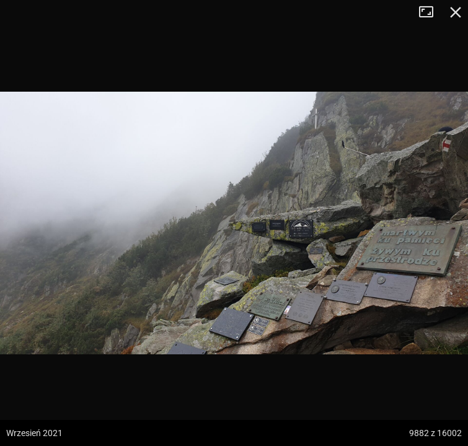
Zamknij (455, 12)
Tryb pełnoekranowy (430, 12)
